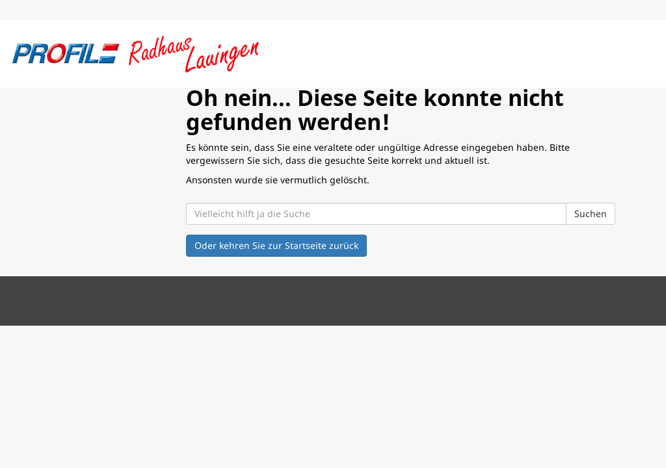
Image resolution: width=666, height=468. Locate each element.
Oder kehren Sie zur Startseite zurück (276, 245)
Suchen (590, 213)
